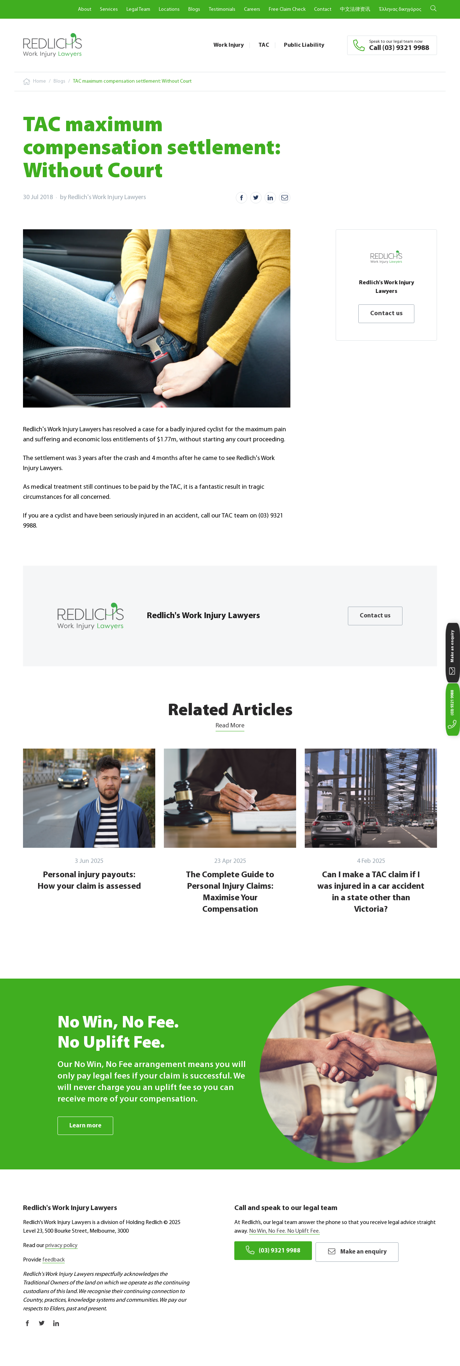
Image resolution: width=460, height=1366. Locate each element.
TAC (263, 45)
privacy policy (61, 1246)
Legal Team (138, 9)
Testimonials (222, 9)
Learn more (86, 1125)
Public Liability (304, 45)
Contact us (386, 313)
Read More (230, 725)
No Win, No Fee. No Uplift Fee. (284, 1231)
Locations (169, 9)
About (84, 9)
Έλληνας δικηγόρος (400, 9)
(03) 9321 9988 (274, 1250)
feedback (53, 1260)
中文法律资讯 (355, 9)
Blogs (194, 9)
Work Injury (228, 45)
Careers (252, 9)
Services (109, 9)
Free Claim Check (287, 9)
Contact (322, 9)
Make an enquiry (362, 1250)
